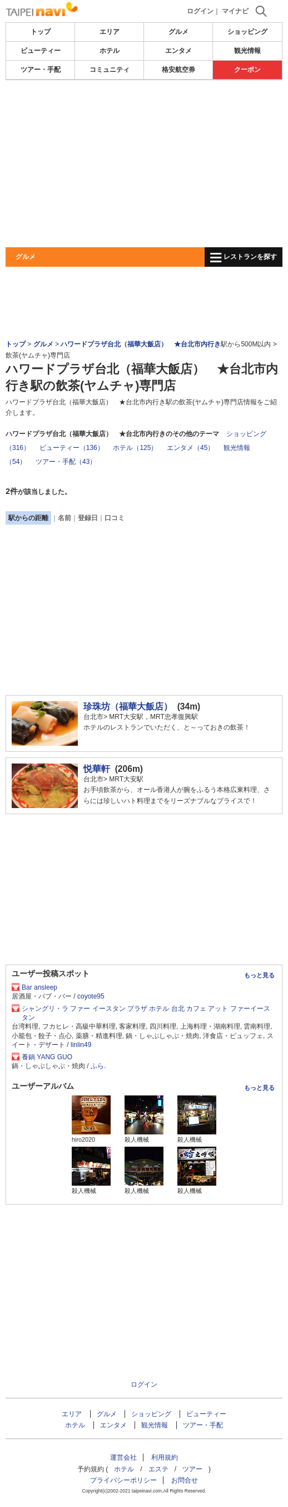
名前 (64, 518)
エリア (110, 32)
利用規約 (164, 1457)
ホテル (110, 51)
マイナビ (235, 11)
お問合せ (184, 1480)
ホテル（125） (135, 448)
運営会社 (123, 1457)
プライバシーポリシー (123, 1480)
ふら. (98, 1066)
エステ (158, 1469)
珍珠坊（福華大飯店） (127, 706)
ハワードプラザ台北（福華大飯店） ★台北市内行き (141, 344)
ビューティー (41, 51)
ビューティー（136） (71, 448)
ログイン (200, 11)
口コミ (115, 518)
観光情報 (247, 51)
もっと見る (259, 975)
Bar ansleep (39, 987)
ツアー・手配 (41, 70)
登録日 (88, 518)
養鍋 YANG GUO (47, 1057)
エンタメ (178, 51)
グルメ (178, 32)
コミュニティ (110, 70)
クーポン (247, 70)
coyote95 (91, 996)
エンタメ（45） (190, 448)
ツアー (192, 1469)
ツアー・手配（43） (66, 462)
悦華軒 (96, 769)
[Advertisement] (144, 164)
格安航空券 (178, 70)
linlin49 (81, 1045)
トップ (41, 32)
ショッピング (247, 32)
